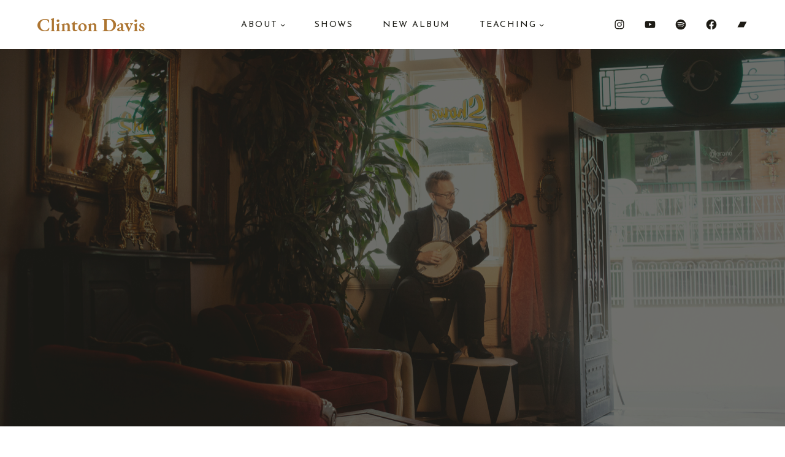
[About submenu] (282, 24)
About (259, 24)
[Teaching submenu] (541, 24)
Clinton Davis (91, 24)
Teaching (508, 24)
